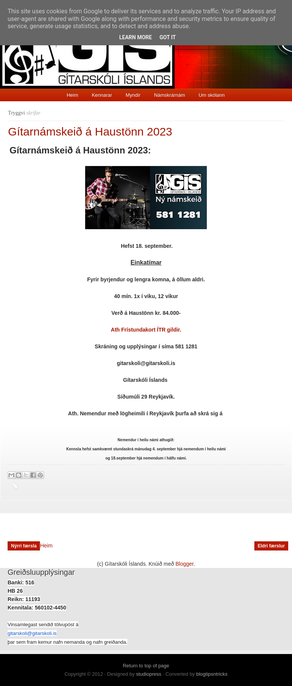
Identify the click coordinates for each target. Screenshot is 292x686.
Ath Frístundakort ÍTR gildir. (146, 330)
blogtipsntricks (211, 674)
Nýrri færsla (23, 546)
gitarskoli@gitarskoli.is (32, 633)
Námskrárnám (169, 95)
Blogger (185, 564)
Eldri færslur (271, 546)
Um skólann (211, 95)
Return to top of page (146, 665)
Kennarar (102, 95)
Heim (72, 95)
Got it (167, 37)
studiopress (148, 674)
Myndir (132, 95)
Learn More (135, 37)
